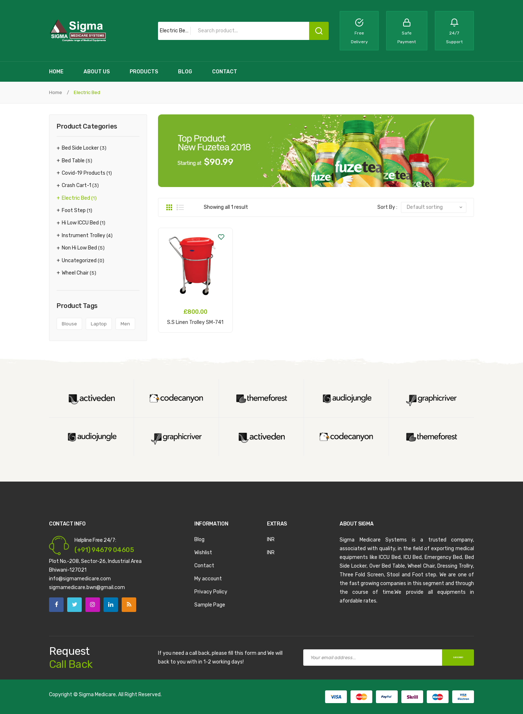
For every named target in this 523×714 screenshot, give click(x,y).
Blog (199, 539)
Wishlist (203, 552)
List (180, 207)
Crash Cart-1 (76, 185)
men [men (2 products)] (125, 323)
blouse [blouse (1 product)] (69, 323)
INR (271, 539)
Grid (169, 207)
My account (208, 579)
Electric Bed (76, 198)
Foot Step (74, 210)
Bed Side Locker (80, 148)
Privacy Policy (210, 592)
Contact (204, 566)
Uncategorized (79, 260)
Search (319, 31)
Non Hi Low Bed (79, 248)
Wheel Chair (75, 273)
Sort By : (387, 207)
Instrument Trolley (83, 235)
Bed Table (73, 161)
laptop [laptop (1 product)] (99, 323)
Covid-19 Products (83, 173)
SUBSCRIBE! (450, 657)
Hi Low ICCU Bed (80, 223)
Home (55, 92)
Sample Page (209, 605)
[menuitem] (56, 72)
